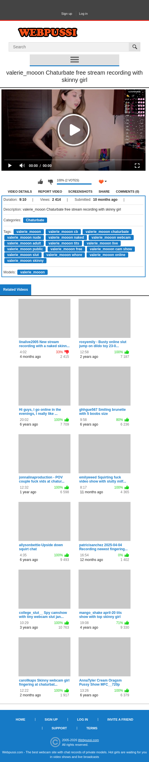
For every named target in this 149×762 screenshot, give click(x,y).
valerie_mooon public (25, 249)
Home (20, 719)
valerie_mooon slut (23, 255)
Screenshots (80, 191)
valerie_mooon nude (24, 237)
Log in (83, 13)
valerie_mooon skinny (25, 261)
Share (104, 191)
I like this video (40, 181)
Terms (92, 728)
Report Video (50, 191)
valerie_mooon (28, 232)
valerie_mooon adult (24, 243)
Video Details (20, 191)
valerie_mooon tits (64, 243)
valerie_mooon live (102, 243)
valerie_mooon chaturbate (106, 232)
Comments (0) (127, 191)
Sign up (66, 13)
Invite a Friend (120, 719)
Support (59, 728)
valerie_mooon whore (64, 255)
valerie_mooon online (107, 255)
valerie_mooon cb (63, 232)
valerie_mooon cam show (111, 249)
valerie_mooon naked (66, 237)
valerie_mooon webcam (111, 237)
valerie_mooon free (66, 249)
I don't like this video (50, 181)
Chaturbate (35, 220)
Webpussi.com (88, 740)
